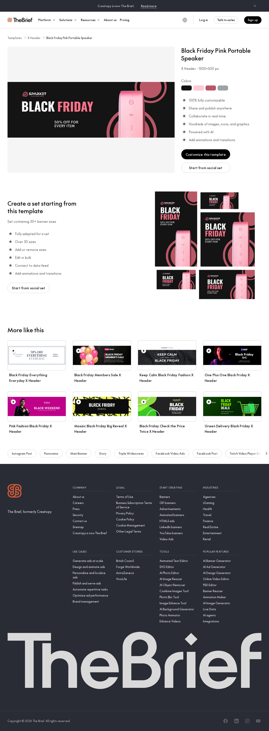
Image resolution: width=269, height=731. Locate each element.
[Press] (91, 509)
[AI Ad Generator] (221, 567)
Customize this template (206, 154)
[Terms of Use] (134, 497)
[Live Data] (221, 609)
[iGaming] (221, 503)
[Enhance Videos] (178, 621)
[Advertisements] (178, 509)
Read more (149, 6)
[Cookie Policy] (134, 519)
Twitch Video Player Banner (248, 456)
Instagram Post (22, 456)
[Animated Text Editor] (178, 561)
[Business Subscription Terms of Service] (134, 505)
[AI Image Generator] (221, 603)
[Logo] (15, 491)
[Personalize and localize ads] (91, 575)
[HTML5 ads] (178, 521)
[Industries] (221, 487)
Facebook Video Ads (170, 456)
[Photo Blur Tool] (178, 597)
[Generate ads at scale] (91, 561)
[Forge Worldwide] (134, 567)
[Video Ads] (178, 539)
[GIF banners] (178, 503)
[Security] (91, 515)
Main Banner (78, 456)
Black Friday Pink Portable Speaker (69, 38)
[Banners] (178, 497)
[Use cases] (91, 551)
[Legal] (134, 487)
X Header (34, 38)
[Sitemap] (91, 527)
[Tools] (178, 551)
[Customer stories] (134, 551)
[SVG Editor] (178, 567)
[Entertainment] (221, 533)
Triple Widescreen (131, 456)
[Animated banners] (178, 515)
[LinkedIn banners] (178, 527)
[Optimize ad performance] (91, 595)
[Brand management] (91, 601)
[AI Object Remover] (178, 585)
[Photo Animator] (178, 615)
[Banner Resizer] (221, 591)
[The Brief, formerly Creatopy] (30, 511)
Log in (203, 20)
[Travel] (221, 515)
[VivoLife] (134, 579)
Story (102, 456)
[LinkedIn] (236, 721)
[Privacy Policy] (134, 513)
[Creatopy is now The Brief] (91, 533)
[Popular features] (221, 551)
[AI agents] (221, 615)
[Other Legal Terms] (134, 531)
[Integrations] (221, 621)
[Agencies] (221, 497)
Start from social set (205, 167)
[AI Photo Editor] (178, 573)
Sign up (253, 20)
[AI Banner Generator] (221, 561)
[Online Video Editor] (221, 579)
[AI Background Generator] (178, 609)
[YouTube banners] (178, 533)
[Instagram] (247, 721)
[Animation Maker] (221, 597)
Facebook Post (207, 456)
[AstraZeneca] (134, 573)
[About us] (91, 497)
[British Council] (134, 561)
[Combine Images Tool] (178, 591)
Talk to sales (226, 20)
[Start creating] (178, 487)
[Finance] (221, 521)
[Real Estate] (221, 527)
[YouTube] (258, 721)
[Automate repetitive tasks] (91, 589)
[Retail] (221, 539)
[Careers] (91, 503)
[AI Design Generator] (221, 573)
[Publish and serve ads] (91, 583)
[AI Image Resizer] (178, 579)
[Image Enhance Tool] (178, 603)
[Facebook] (225, 721)
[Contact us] (91, 521)
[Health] (221, 509)
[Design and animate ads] (91, 567)
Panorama (51, 456)
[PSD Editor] (221, 585)
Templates (15, 38)
